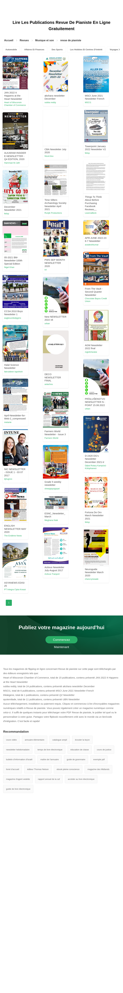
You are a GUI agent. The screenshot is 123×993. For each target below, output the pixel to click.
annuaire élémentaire (34, 740)
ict (46, 269)
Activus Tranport (52, 574)
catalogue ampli (59, 740)
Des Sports (57, 49)
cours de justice (104, 749)
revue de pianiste (70, 40)
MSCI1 (88, 102)
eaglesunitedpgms (12, 318)
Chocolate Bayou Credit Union (96, 299)
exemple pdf (99, 759)
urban (47, 323)
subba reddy (50, 102)
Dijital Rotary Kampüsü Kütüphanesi (95, 467)
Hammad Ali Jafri (12, 163)
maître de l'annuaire (49, 759)
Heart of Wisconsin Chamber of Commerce (15, 103)
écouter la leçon (82, 740)
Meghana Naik (51, 520)
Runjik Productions (53, 213)
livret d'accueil (12, 769)
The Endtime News (13, 535)
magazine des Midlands (98, 769)
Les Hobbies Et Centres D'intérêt (86, 49)
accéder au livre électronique (81, 779)
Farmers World (51, 438)
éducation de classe (79, 749)
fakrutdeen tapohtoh (13, 371)
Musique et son (44, 40)
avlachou (49, 384)
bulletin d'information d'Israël (19, 759)
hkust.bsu (49, 156)
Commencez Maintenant (61, 640)
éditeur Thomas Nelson (38, 769)
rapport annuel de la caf (49, 779)
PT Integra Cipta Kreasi (15, 589)
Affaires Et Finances (34, 49)
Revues (24, 40)
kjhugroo (8, 479)
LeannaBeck (90, 213)
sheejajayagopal (52, 488)
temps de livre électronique (49, 749)
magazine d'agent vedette (18, 779)
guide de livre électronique (18, 789)
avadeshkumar (91, 244)
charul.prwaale (91, 579)
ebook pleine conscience (68, 769)
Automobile (11, 49)
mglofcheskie (91, 352)
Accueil (8, 40)
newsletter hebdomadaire (17, 749)
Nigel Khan (9, 267)
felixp (87, 153)
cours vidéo (11, 740)
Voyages (114, 49)
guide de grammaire (76, 759)
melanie (8, 422)
